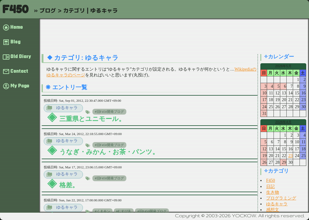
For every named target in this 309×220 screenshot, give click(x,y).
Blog (15, 42)
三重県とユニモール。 (92, 118)
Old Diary (20, 57)
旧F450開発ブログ (110, 111)
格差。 (69, 185)
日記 (270, 186)
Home (16, 27)
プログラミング (281, 198)
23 (290, 155)
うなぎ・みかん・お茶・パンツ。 (109, 151)
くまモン (103, 211)
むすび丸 (124, 211)
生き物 (272, 192)
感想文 (272, 209)
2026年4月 (283, 122)
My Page (19, 86)
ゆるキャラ (67, 107)
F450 (15, 9)
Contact (19, 71)
